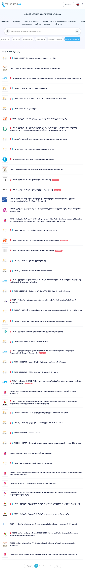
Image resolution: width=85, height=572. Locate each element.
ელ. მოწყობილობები (72, 39)
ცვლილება (55, 180)
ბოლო (57, 566)
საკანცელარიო (28, 39)
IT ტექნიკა (16, 39)
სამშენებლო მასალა (55, 39)
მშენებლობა (5, 39)
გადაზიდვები (40, 39)
